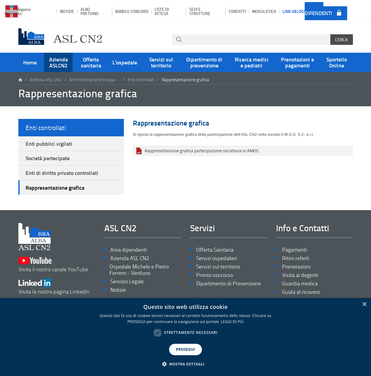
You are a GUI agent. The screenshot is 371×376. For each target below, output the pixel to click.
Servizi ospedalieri (216, 258)
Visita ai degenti (300, 275)
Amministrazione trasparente (94, 79)
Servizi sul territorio (161, 62)
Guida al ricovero (301, 292)
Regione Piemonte (18, 11)
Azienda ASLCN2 (58, 62)
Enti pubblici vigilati (49, 144)
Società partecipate (48, 158)
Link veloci (293, 11)
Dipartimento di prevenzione (204, 62)
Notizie (67, 11)
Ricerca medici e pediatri (252, 62)
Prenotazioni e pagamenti (297, 62)
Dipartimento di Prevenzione (228, 283)
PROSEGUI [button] (185, 349)
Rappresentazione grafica (55, 187)
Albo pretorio (89, 11)
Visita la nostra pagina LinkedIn (54, 286)
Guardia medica (300, 283)
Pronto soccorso (214, 275)
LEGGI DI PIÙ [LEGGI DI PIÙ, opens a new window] (232, 321)
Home (30, 62)
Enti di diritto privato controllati (62, 173)
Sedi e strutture (199, 11)
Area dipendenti (318, 11)
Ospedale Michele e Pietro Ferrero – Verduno (139, 269)
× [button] (364, 304)
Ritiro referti (295, 258)
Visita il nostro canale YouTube (53, 264)
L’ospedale (124, 62)
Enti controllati (140, 79)
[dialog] (185, 337)
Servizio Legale (127, 281)
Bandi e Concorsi (131, 11)
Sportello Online (336, 62)
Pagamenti (294, 250)
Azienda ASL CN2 (46, 79)
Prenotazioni (296, 266)
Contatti (237, 11)
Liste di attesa (162, 11)
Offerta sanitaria (91, 62)
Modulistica (264, 11)
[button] (186, 364)
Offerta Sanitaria (215, 250)
